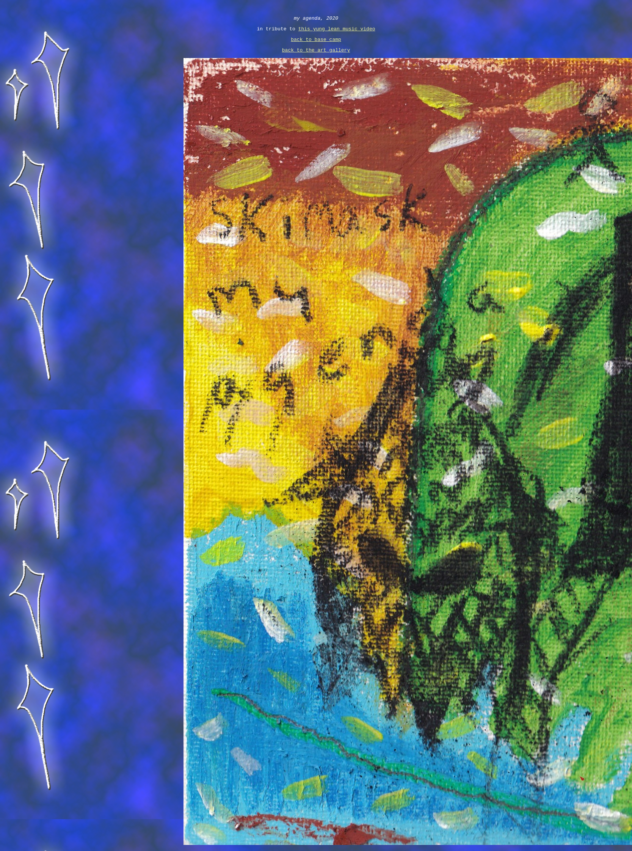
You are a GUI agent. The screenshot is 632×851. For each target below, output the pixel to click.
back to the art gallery (316, 54)
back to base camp (316, 42)
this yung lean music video (336, 30)
